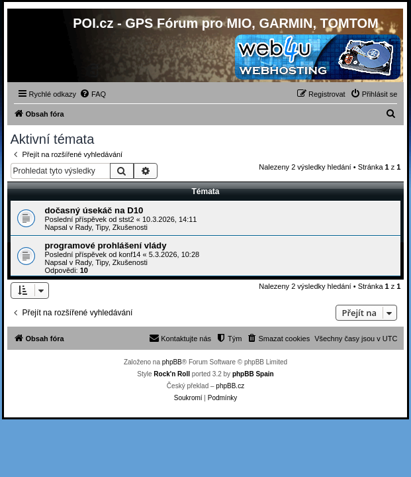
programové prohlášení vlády (106, 245)
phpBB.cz (230, 386)
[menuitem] (92, 94)
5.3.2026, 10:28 (174, 254)
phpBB (172, 362)
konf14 (129, 254)
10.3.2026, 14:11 (169, 219)
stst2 (126, 219)
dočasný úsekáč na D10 (94, 210)
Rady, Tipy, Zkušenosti (111, 227)
